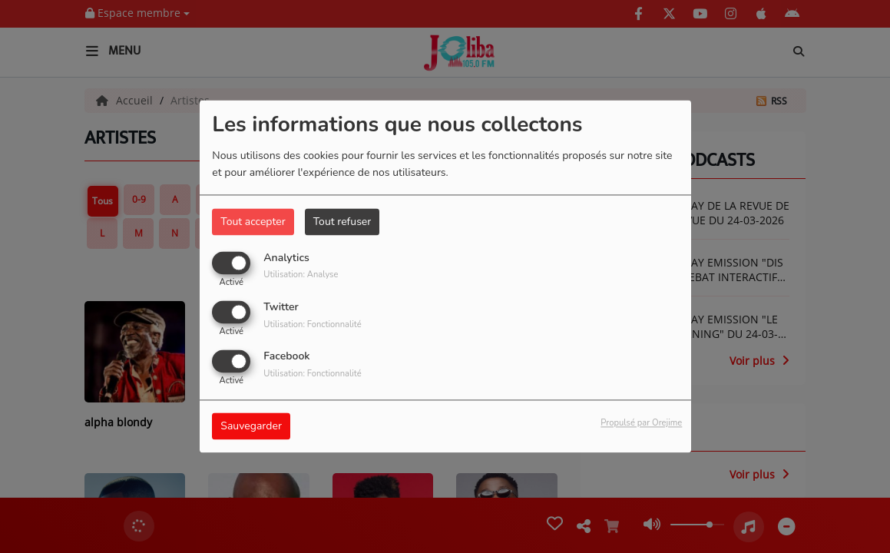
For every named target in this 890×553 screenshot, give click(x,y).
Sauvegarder (251, 426)
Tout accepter (252, 221)
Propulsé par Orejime (641, 423)
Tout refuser (342, 221)
